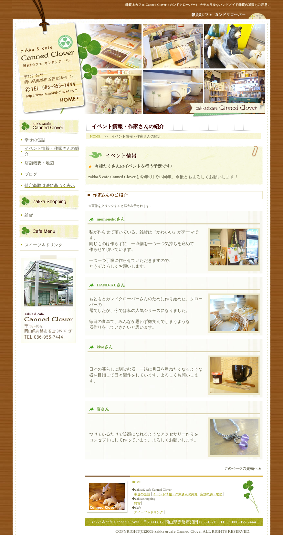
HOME (95, 136)
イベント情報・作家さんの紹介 (175, 494)
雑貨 (137, 503)
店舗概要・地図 (211, 494)
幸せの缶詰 (142, 494)
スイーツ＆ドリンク (148, 512)
